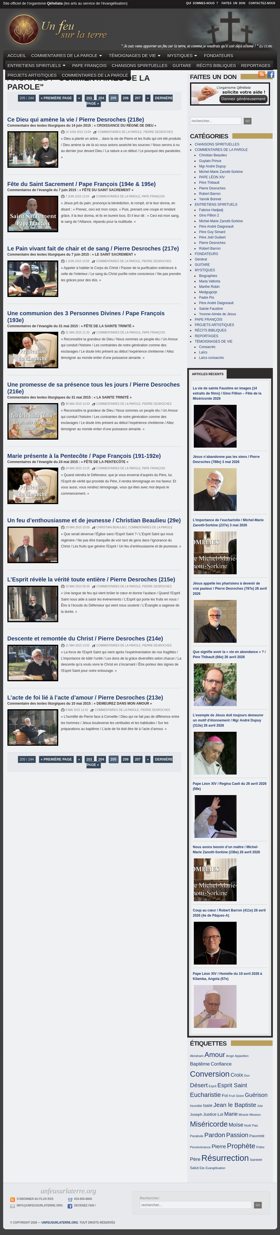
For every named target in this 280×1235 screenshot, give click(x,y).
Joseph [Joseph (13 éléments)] (196, 1114)
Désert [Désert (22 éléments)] (199, 1085)
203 (89, 98)
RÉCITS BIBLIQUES (216, 65)
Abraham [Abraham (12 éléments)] (197, 1056)
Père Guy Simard (212, 232)
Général (201, 259)
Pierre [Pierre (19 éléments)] (218, 1146)
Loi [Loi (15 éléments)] (220, 1114)
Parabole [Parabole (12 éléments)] (197, 1136)
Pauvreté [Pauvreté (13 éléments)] (256, 1136)
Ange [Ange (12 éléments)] (230, 1056)
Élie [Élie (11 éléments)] (202, 1168)
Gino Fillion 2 (209, 215)
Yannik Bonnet (210, 199)
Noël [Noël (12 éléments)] (247, 1125)
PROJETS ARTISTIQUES (32, 75)
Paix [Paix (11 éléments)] (255, 1125)
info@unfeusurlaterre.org (40, 1205)
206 (126, 98)
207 (138, 98)
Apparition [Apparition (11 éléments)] (242, 1056)
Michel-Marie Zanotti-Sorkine (221, 172)
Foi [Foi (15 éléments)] (225, 1095)
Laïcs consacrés (211, 358)
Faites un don (233, 3)
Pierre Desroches (212, 188)
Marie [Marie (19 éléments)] (231, 1114)
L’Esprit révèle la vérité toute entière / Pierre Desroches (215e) (91, 579)
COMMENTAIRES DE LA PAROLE (67, 55)
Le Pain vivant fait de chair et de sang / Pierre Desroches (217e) (93, 248)
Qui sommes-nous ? (202, 3)
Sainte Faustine (211, 309)
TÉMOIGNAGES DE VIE (135, 55)
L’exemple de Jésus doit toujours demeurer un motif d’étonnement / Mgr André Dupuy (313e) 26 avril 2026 (228, 720)
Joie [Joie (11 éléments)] (260, 1105)
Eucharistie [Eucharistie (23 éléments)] (205, 1094)
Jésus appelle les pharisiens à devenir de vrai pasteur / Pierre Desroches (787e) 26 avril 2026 (230, 588)
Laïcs (203, 352)
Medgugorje (208, 292)
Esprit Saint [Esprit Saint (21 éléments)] (232, 1085)
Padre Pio (206, 298)
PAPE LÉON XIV (212, 177)
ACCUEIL (17, 55)
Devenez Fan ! (85, 1205)
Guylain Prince (210, 161)
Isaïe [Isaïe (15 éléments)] (207, 1105)
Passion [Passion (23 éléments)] (237, 1135)
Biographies (208, 276)
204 (101, 98)
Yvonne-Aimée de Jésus (217, 314)
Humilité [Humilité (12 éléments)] (196, 1105)
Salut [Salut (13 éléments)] (194, 1168)
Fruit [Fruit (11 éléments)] (232, 1095)
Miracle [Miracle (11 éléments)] (243, 1114)
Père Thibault (209, 183)
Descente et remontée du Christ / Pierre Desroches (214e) (85, 638)
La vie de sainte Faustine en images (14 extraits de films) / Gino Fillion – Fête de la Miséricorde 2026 (227, 393)
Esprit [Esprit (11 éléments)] (212, 1086)
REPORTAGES (256, 65)
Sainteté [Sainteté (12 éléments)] (256, 1159)
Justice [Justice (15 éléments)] (210, 1114)
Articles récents (208, 374)
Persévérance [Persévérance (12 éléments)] (200, 1147)
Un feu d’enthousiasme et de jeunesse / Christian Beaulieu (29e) (94, 520)
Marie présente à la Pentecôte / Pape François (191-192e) (84, 456)
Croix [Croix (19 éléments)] (237, 1075)
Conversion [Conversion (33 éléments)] (210, 1074)
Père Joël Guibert (212, 237)
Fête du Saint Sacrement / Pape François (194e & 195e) (81, 184)
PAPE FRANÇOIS (89, 65)
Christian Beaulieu (213, 155)
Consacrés (207, 347)
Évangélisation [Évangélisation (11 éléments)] (215, 1168)
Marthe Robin (209, 287)
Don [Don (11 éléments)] (247, 1075)
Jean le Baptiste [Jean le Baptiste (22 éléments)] (234, 1104)
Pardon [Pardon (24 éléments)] (214, 1135)
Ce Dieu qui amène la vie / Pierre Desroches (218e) (75, 119)
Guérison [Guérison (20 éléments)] (256, 1095)
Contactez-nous (262, 3)
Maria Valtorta (209, 281)
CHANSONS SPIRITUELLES (140, 65)
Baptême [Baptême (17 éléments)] (200, 1064)
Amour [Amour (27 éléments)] (215, 1054)
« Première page (56, 98)
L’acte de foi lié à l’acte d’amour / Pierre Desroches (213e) (85, 697)
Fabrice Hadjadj (211, 210)
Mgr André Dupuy (212, 166)
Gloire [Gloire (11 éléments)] (240, 1095)
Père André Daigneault (216, 227)
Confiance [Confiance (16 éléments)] (221, 1063)
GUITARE (182, 65)
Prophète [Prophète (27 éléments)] (241, 1146)
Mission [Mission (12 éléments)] (255, 1114)
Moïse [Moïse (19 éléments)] (236, 1125)
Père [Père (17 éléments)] (195, 1159)
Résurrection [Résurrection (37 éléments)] (225, 1158)
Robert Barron (210, 194)
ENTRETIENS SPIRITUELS (37, 65)
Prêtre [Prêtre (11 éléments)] (260, 1147)
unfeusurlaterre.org (60, 1222)
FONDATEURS (218, 55)
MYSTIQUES (183, 55)
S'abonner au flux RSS (35, 1198)
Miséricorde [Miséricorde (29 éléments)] (209, 1124)
